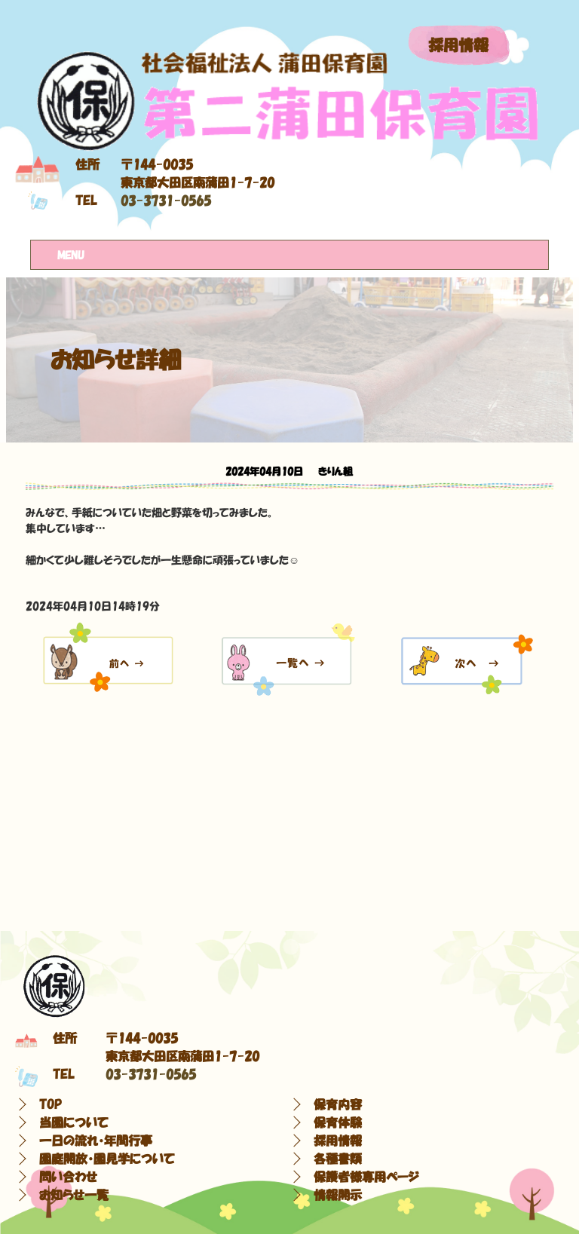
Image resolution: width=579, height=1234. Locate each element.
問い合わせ (68, 1177)
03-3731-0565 (166, 200)
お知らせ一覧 (74, 1195)
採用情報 (458, 45)
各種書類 (338, 1159)
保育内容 (338, 1104)
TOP (50, 1104)
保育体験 (338, 1122)
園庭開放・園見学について (107, 1159)
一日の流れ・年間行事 (95, 1140)
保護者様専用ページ (366, 1177)
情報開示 (338, 1195)
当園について (74, 1122)
